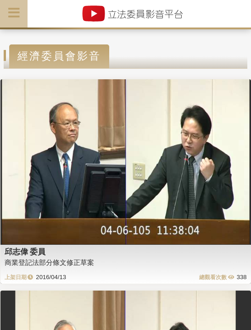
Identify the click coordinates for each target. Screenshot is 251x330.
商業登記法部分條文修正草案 (49, 262)
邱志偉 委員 (25, 252)
